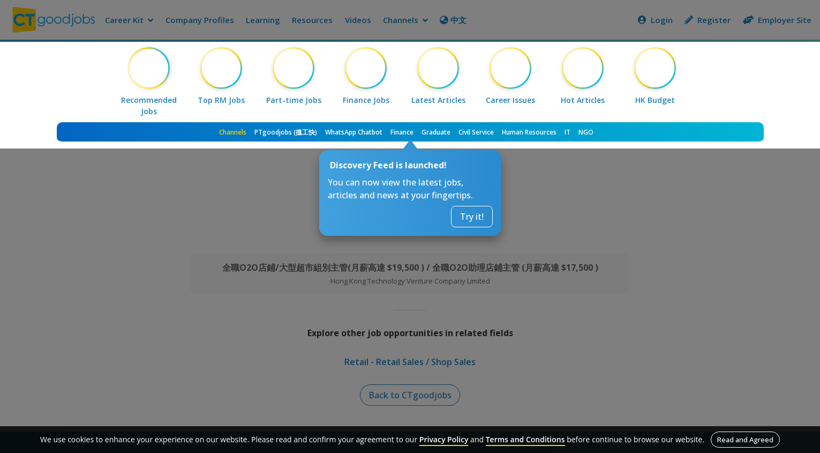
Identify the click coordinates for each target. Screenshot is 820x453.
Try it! (472, 216)
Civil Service (476, 132)
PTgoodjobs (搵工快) (285, 132)
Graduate (436, 132)
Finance (401, 132)
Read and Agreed (745, 439)
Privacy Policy (444, 439)
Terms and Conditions (525, 439)
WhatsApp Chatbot (353, 132)
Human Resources (529, 132)
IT (567, 132)
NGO (585, 132)
